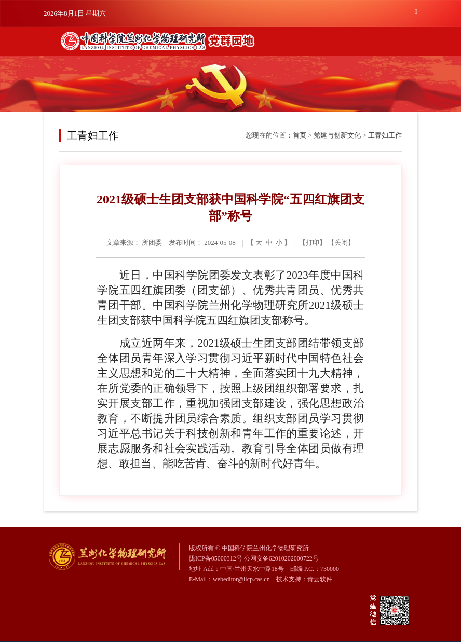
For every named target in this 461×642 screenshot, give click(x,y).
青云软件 (319, 579)
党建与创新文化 (337, 135)
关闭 (341, 243)
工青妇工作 (385, 135)
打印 (312, 243)
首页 (299, 135)
